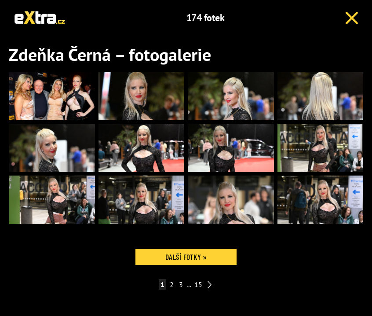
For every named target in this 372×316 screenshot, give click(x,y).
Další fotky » (186, 257)
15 (198, 284)
